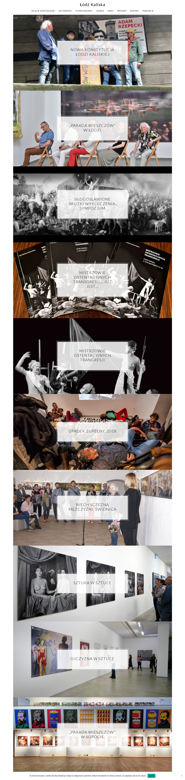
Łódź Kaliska (92, 4)
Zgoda (151, 776)
